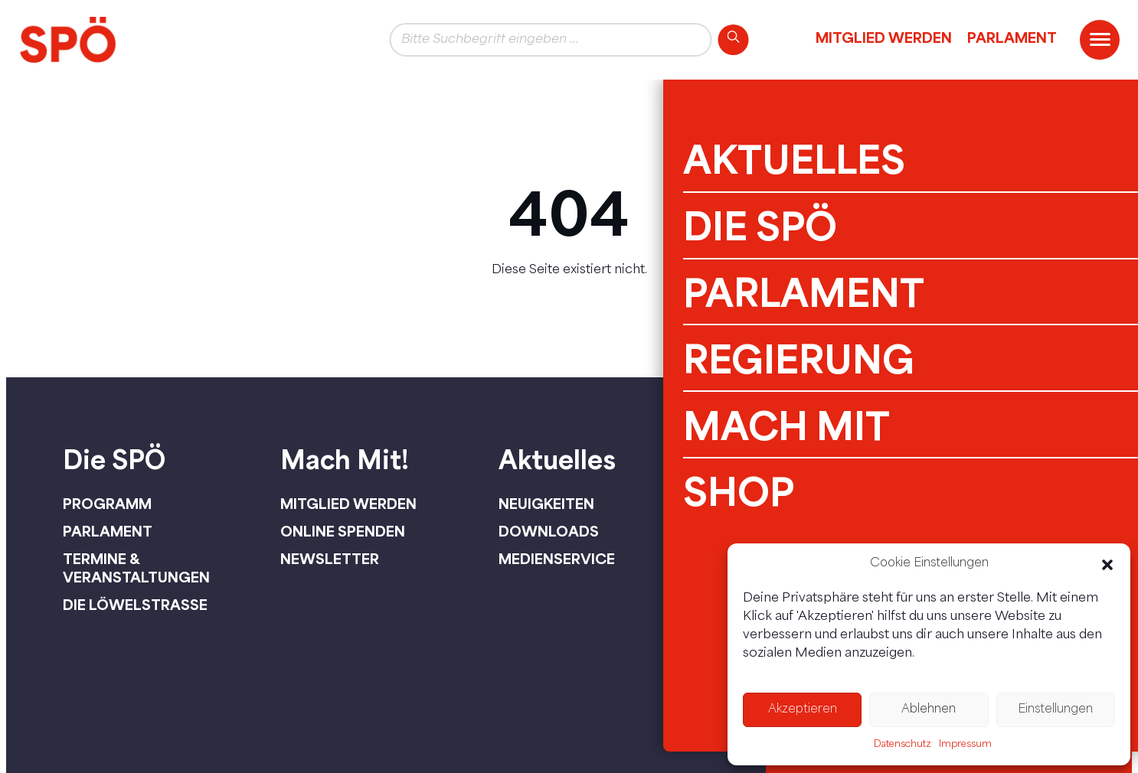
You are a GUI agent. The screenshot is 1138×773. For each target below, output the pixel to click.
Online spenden (342, 531)
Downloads (549, 531)
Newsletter (329, 559)
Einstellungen (1055, 710)
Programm (107, 503)
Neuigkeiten (546, 503)
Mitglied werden (884, 37)
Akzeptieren (802, 710)
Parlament (1012, 37)
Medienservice (557, 559)
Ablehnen (928, 710)
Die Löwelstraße (135, 604)
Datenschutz (902, 744)
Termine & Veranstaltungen (136, 568)
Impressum (965, 744)
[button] (1107, 564)
